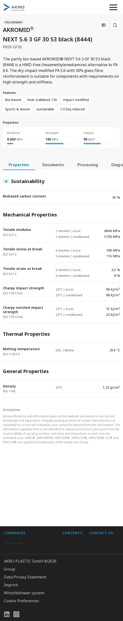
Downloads (72, 509)
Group (9, 569)
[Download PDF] (115, 25)
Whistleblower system (24, 593)
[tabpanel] (61, 284)
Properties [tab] (19, 164)
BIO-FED (11, 489)
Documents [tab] (53, 164)
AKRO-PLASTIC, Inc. (21, 539)
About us (70, 480)
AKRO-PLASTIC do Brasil (26, 499)
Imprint (11, 585)
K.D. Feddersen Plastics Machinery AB (24, 511)
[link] (104, 25)
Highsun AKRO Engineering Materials (29, 527)
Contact (69, 499)
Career (68, 489)
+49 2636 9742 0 (103, 509)
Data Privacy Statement (25, 577)
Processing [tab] (87, 164)
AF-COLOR (13, 480)
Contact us (98, 520)
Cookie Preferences (21, 600)
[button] (113, 7)
